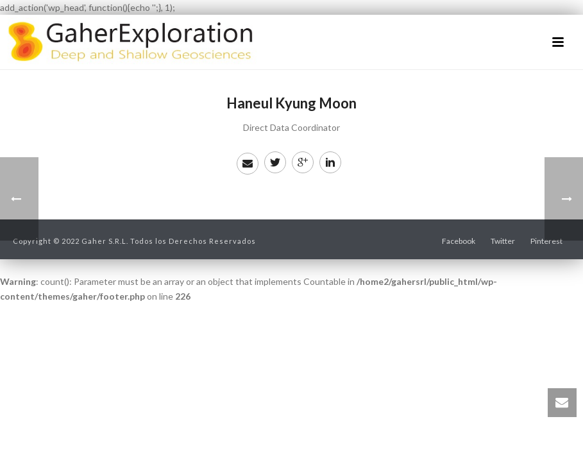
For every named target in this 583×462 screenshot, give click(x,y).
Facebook (458, 241)
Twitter (503, 241)
